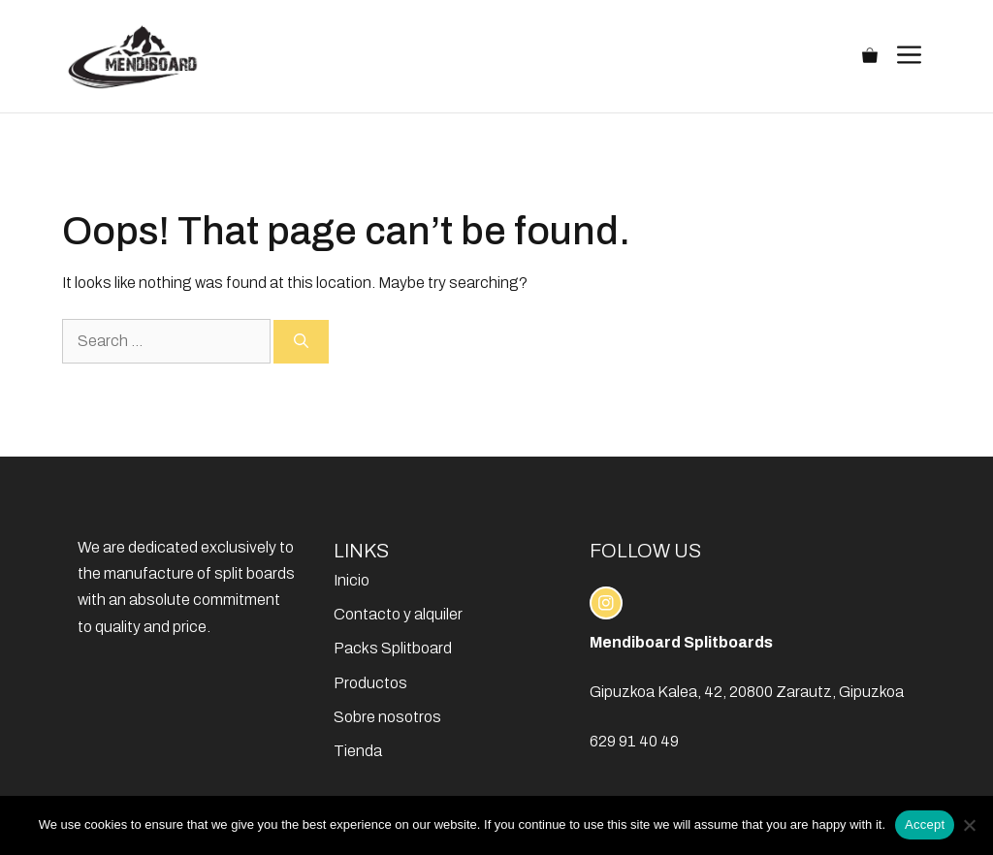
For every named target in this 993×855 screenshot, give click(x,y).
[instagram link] (606, 602)
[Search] (301, 342)
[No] (968, 825)
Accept (925, 824)
